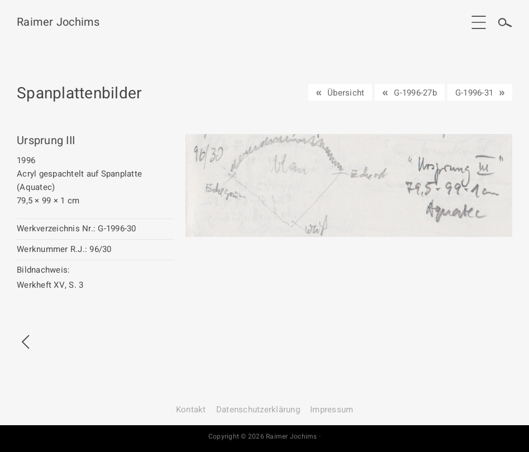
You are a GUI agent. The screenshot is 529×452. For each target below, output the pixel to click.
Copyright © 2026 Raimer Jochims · (264, 436)
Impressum (331, 409)
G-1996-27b (415, 93)
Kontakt (191, 409)
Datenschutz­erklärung (258, 409)
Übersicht (345, 93)
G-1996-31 (474, 93)
